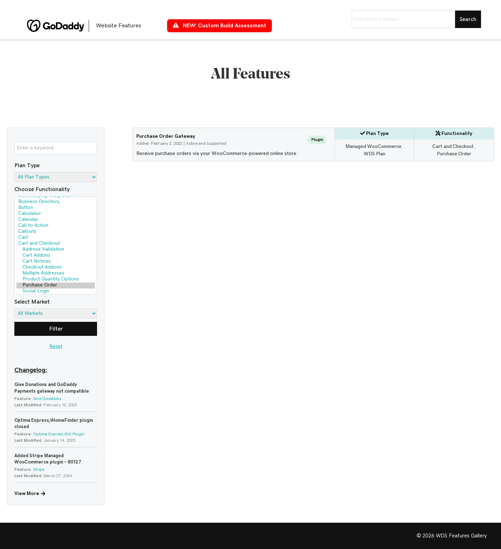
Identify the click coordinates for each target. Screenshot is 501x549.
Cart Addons (55, 256)
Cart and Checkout (55, 244)
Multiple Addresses (55, 274)
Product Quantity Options (55, 280)
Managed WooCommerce (373, 146)
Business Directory (55, 202)
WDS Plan (374, 153)
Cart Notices (55, 262)
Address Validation (55, 250)
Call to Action (55, 226)
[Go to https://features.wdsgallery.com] (90, 26)
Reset (55, 346)
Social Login (55, 291)
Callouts (55, 232)
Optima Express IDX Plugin (58, 434)
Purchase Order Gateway (165, 136)
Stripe (38, 469)
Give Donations (47, 398)
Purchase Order (55, 286)
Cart (55, 238)
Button (55, 208)
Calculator (55, 214)
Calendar (55, 220)
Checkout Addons (55, 268)
